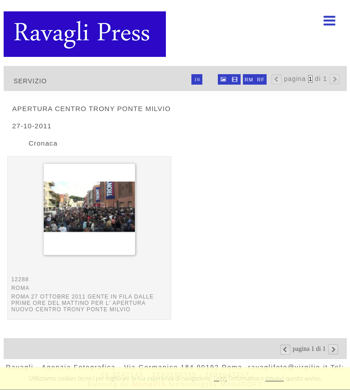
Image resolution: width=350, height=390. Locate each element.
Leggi (220, 378)
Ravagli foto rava (85, 34)
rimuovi (274, 378)
